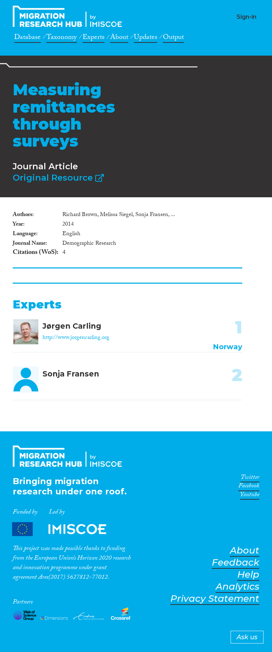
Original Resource (58, 177)
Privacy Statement (214, 598)
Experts (93, 38)
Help (248, 574)
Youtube (249, 496)
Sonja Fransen (70, 373)
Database (27, 38)
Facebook (248, 487)
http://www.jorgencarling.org (75, 338)
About (119, 38)
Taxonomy (61, 38)
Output (173, 38)
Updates (145, 38)
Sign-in (246, 16)
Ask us (247, 637)
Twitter (249, 478)
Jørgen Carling (71, 326)
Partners (65, 529)
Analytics (237, 586)
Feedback (235, 562)
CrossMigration (69, 16)
